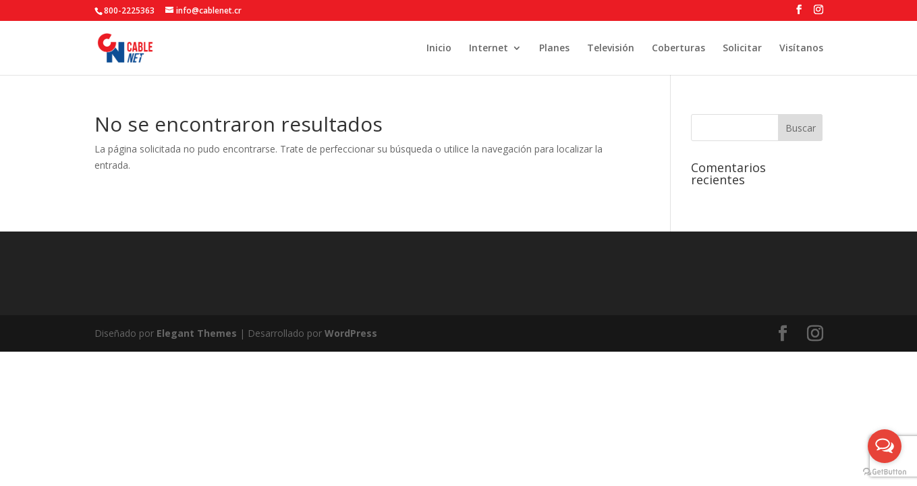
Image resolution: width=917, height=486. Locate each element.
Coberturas (678, 48)
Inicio (438, 48)
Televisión (610, 48)
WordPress (351, 333)
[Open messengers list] (884, 446)
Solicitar (742, 48)
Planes (554, 48)
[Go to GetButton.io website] (884, 472)
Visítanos (801, 48)
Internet (488, 48)
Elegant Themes (197, 333)
